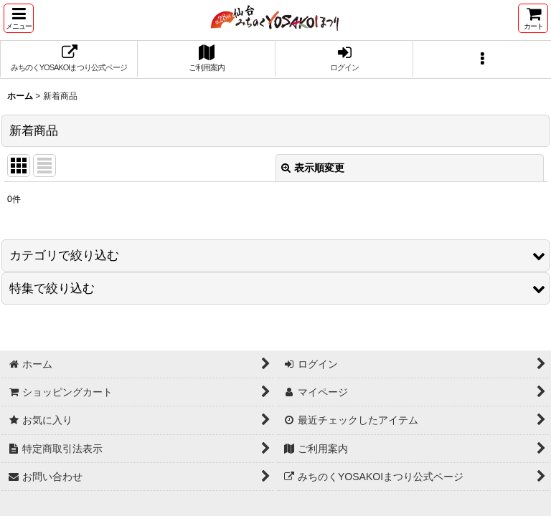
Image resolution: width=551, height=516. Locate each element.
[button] (19, 18)
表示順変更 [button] (312, 167)
